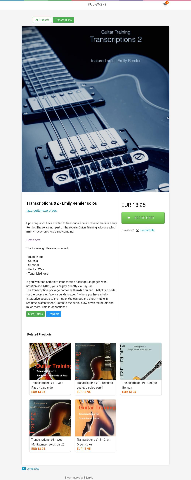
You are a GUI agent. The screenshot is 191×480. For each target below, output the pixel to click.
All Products (42, 19)
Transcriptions (63, 19)
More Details (35, 313)
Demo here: (33, 240)
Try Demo (53, 313)
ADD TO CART (140, 218)
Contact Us (147, 230)
